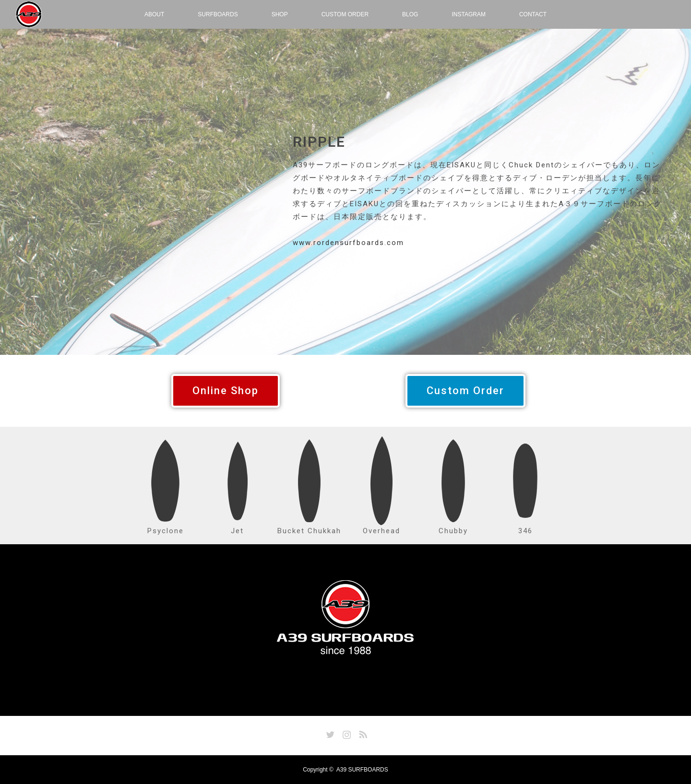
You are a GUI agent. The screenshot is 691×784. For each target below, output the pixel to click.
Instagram (345, 732)
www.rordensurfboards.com (348, 242)
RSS (362, 732)
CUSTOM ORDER (345, 14)
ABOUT (154, 14)
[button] (225, 391)
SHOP (280, 14)
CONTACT (533, 14)
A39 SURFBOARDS (362, 769)
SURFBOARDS (218, 14)
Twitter (329, 732)
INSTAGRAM (468, 14)
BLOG (410, 14)
